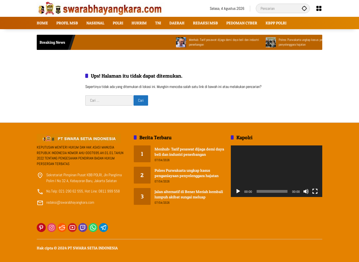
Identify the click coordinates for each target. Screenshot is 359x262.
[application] (276, 171)
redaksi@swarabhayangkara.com (70, 202)
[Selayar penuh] (315, 191)
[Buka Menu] (319, 8)
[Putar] (238, 191)
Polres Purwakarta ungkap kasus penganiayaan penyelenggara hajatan (311, 42)
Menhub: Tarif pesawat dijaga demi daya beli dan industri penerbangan (229, 42)
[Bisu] (306, 191)
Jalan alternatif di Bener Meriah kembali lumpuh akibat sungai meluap (189, 194)
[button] (304, 8)
